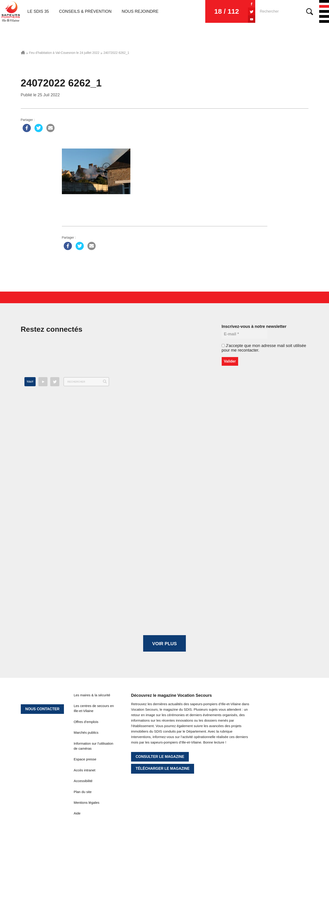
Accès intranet (84, 770)
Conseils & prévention (85, 11)
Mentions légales (87, 802)
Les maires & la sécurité (92, 695)
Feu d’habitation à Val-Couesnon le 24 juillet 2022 (64, 53)
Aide (77, 813)
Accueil (23, 52)
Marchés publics (86, 732)
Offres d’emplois (86, 722)
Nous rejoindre (140, 11)
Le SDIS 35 (38, 11)
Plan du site (83, 792)
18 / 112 (226, 11)
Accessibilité (83, 781)
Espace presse (85, 759)
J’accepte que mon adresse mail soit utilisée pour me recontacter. (264, 347)
